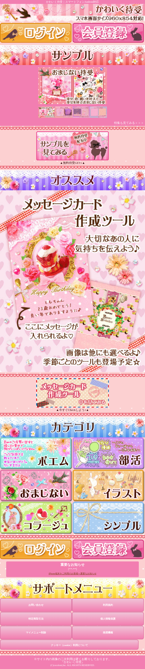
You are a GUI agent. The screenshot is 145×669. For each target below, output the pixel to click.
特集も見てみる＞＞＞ (129, 123)
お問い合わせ (36, 605)
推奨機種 (108, 632)
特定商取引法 (36, 618)
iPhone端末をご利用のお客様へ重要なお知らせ (72, 573)
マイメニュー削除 (36, 632)
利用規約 (108, 605)
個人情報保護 (107, 618)
